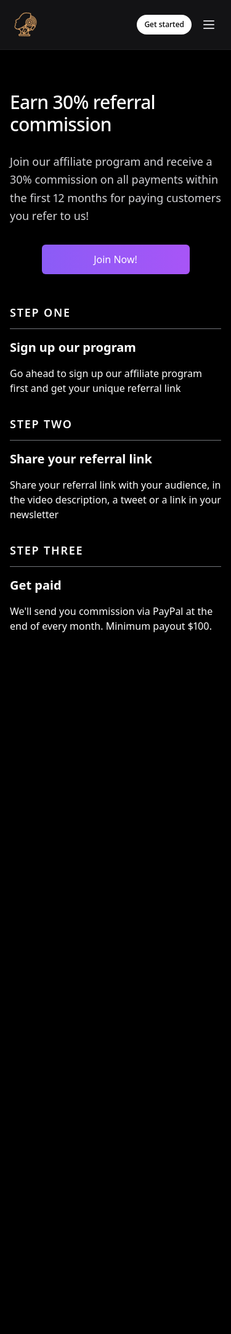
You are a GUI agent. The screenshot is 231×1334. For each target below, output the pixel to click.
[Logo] (25, 24)
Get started (164, 24)
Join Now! (115, 259)
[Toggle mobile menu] (209, 24)
